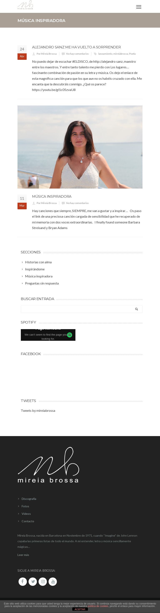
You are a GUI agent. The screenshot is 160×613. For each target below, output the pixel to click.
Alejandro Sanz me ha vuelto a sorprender (76, 47)
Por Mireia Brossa (47, 53)
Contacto (28, 521)
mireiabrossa (120, 53)
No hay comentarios (77, 53)
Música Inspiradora (51, 196)
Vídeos (26, 513)
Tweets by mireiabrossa (38, 410)
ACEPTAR (80, 609)
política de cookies (98, 606)
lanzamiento (105, 53)
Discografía (29, 498)
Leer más (23, 555)
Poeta (132, 53)
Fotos (25, 506)
